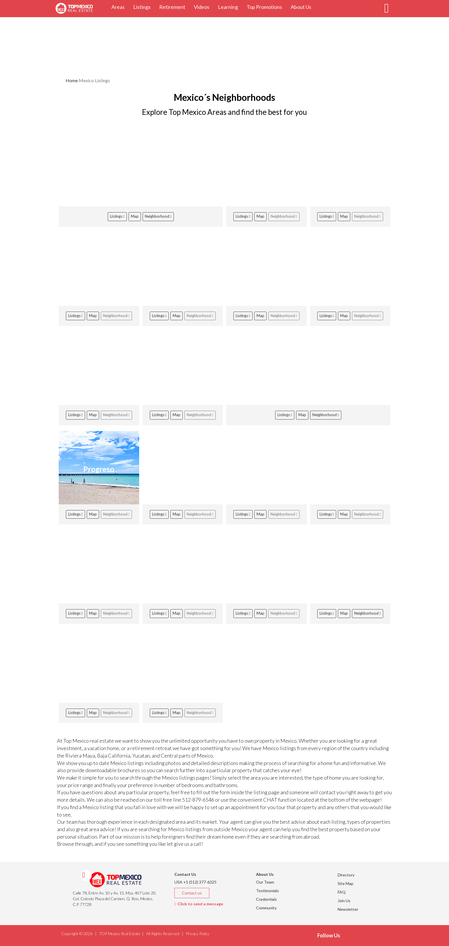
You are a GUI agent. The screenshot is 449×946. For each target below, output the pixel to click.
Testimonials (267, 890)
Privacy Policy (197, 933)
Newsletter (348, 909)
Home (72, 80)
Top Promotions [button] (266, 6)
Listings (117, 216)
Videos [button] (204, 6)
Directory (346, 874)
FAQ (342, 892)
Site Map (345, 883)
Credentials (266, 899)
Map (135, 216)
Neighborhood (158, 216)
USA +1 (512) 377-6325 (195, 882)
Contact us (192, 892)
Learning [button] (230, 6)
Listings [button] (144, 6)
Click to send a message (198, 903)
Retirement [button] (174, 6)
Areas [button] (120, 6)
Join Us (344, 900)
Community (266, 907)
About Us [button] (303, 6)
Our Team (265, 882)
